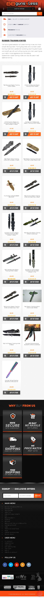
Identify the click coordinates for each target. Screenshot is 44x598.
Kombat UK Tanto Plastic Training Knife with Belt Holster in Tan (32, 271)
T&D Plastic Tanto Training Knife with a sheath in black (11, 159)
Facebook (5, 565)
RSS (22, 565)
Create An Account (11, 552)
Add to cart (13, 97)
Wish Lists (8, 545)
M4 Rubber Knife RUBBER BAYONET (11, 196)
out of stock (14, 171)
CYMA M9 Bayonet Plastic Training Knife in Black (32, 86)
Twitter (11, 565)
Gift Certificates (10, 546)
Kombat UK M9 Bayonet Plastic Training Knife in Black (32, 123)
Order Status (9, 543)
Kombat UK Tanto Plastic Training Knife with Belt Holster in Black (12, 234)
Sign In (7, 550)
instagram (29, 565)
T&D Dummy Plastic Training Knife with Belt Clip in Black (32, 196)
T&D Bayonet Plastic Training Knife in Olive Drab (32, 233)
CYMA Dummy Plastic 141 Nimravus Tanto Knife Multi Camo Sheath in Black (11, 123)
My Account (8, 541)
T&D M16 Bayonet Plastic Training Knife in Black (11, 270)
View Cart (8, 548)
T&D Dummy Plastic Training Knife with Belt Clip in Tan (11, 307)
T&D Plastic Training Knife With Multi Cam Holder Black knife (32, 159)
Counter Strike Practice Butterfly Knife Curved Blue (32, 344)
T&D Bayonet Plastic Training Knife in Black (11, 86)
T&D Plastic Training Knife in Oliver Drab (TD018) (32, 307)
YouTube (17, 565)
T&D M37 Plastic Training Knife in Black (11, 344)
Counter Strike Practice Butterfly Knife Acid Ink (11, 381)
